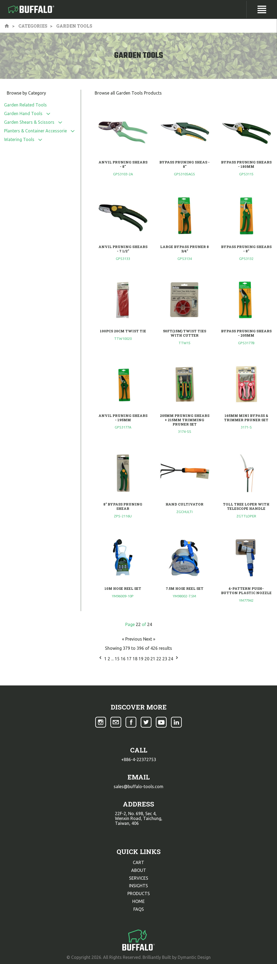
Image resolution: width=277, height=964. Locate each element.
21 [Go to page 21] (153, 658)
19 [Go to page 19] (141, 658)
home (138, 901)
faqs (138, 909)
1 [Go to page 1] (106, 658)
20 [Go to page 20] (147, 658)
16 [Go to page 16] (124, 658)
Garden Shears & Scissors (29, 122)
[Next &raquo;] (177, 658)
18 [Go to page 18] (135, 658)
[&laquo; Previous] (100, 658)
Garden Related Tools (25, 104)
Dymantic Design (194, 957)
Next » (149, 639)
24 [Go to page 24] (171, 658)
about (138, 870)
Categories (32, 26)
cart (138, 862)
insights (138, 885)
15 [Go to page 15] (118, 658)
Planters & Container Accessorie (35, 130)
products (138, 893)
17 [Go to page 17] (130, 658)
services (138, 878)
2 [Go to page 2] (109, 658)
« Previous (132, 639)
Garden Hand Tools (23, 113)
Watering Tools (19, 139)
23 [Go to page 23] (165, 658)
